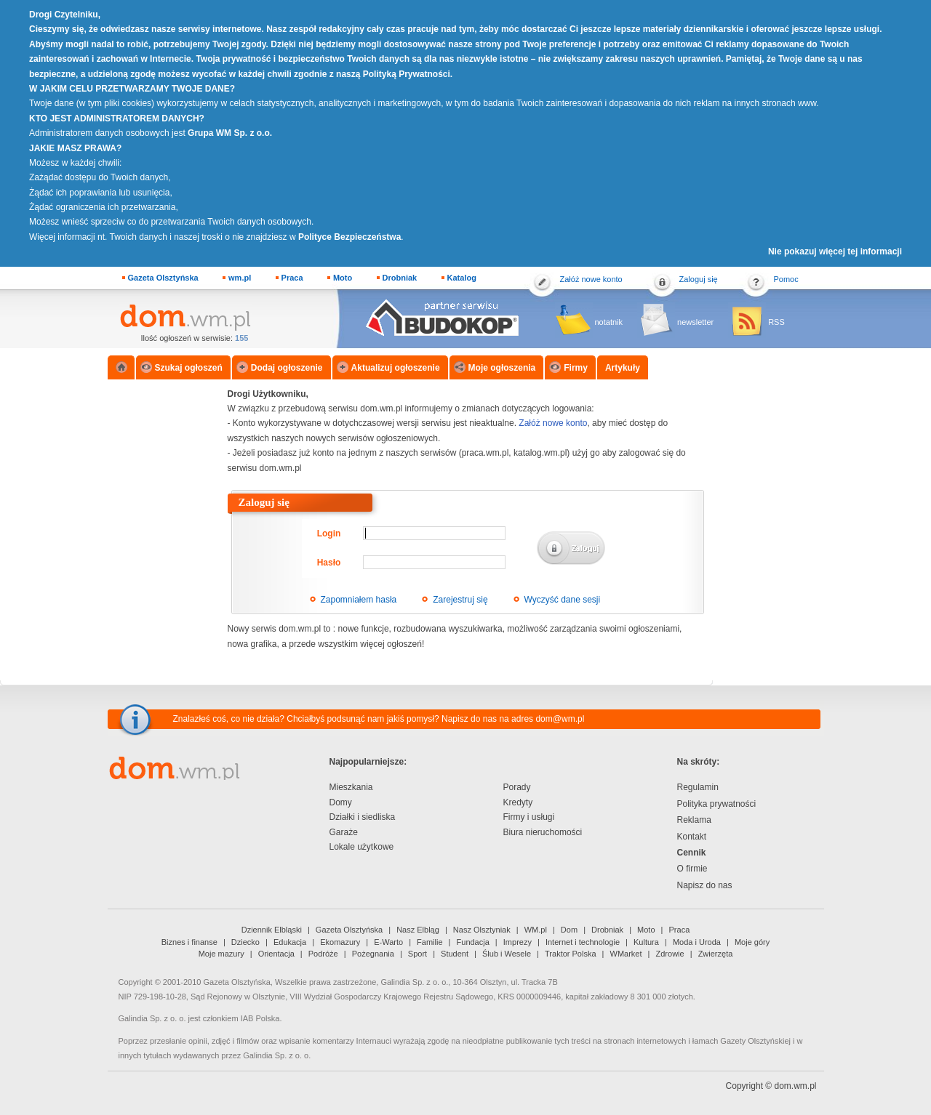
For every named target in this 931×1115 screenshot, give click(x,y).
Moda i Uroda (697, 942)
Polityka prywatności (716, 804)
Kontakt (692, 837)
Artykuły (622, 368)
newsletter (695, 322)
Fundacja (473, 942)
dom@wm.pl (559, 719)
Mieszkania (351, 787)
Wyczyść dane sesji (562, 600)
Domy (340, 802)
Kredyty (518, 802)
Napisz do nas (704, 885)
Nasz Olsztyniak (482, 929)
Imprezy (517, 942)
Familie (429, 942)
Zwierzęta (715, 953)
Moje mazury (221, 953)
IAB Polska (260, 1018)
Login (329, 533)
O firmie (692, 869)
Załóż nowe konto (591, 279)
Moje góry (752, 942)
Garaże (343, 832)
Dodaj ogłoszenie (287, 368)
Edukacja (289, 942)
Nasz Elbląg (417, 929)
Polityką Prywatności (406, 74)
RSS (776, 322)
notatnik (609, 322)
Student (454, 953)
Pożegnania (373, 953)
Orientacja (276, 953)
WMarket (626, 953)
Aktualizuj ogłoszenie (395, 368)
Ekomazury (340, 942)
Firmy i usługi (529, 817)
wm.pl (239, 277)
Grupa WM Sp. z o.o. (230, 133)
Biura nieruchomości (543, 832)
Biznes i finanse (189, 942)
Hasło (329, 563)
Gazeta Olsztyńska (163, 277)
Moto (342, 277)
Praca (292, 277)
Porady (517, 787)
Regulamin (698, 787)
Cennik (691, 853)
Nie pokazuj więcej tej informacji (835, 251)
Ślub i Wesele (506, 953)
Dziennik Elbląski (271, 929)
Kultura (646, 942)
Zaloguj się (698, 279)
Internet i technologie (583, 942)
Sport (417, 953)
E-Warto (388, 942)
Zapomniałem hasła (359, 600)
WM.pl (535, 929)
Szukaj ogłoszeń (189, 368)
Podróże (323, 953)
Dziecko (245, 942)
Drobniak (400, 277)
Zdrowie (670, 953)
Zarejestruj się (460, 600)
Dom (569, 929)
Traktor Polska (570, 953)
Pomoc (786, 279)
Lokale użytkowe (361, 847)
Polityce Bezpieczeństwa (349, 237)
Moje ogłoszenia (502, 368)
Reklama (694, 820)
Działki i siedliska (362, 817)
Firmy (576, 368)
